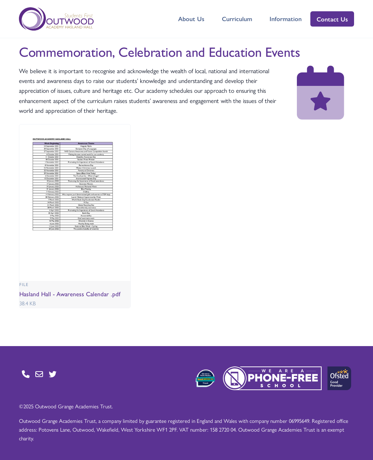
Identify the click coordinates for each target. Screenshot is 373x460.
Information (286, 18)
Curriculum (237, 18)
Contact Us (332, 19)
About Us (191, 18)
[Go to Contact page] (26, 374)
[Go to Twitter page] (52, 374)
